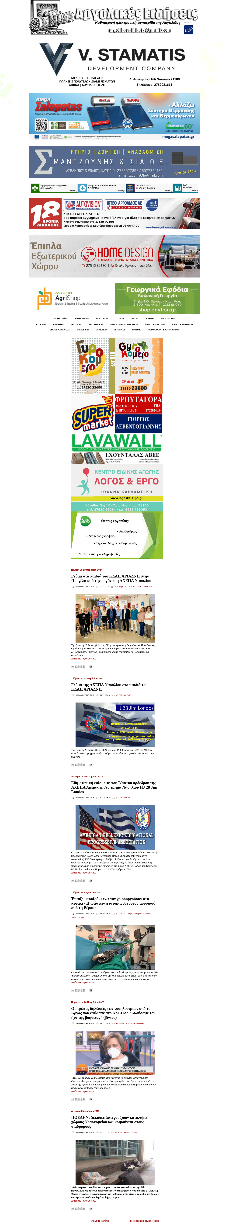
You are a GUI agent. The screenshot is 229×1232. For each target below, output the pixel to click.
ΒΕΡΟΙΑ (126, 914)
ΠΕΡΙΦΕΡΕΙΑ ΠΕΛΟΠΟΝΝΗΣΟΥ (163, 330)
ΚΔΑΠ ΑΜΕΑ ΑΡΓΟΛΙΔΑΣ (132, 587)
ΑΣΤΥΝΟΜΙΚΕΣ (95, 324)
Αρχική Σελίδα (61, 318)
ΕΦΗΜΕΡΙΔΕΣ (82, 318)
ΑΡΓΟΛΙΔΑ (76, 324)
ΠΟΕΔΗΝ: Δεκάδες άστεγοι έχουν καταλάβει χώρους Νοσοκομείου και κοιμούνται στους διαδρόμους (109, 1121)
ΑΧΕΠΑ (118, 587)
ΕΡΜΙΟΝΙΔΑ (102, 330)
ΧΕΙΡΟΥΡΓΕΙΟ (78, 917)
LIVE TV (120, 318)
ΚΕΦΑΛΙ (134, 914)
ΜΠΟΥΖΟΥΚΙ (144, 914)
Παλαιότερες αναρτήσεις (144, 1220)
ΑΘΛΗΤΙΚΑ (58, 324)
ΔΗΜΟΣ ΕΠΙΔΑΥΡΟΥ (155, 324)
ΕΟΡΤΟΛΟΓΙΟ (103, 318)
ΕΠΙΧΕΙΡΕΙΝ (83, 330)
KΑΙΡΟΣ (150, 318)
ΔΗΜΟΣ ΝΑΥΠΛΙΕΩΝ (60, 330)
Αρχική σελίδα (100, 1220)
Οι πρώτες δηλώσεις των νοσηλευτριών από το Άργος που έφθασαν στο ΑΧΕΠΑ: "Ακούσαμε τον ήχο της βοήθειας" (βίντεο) (113, 1013)
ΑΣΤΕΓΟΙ (118, 1132)
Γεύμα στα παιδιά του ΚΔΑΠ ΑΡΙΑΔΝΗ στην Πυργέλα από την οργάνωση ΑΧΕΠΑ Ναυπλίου (111, 578)
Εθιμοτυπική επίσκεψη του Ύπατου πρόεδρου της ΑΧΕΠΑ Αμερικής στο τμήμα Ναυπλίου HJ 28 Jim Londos (114, 787)
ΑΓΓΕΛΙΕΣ (41, 324)
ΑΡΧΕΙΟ (135, 318)
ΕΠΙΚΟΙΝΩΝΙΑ (168, 318)
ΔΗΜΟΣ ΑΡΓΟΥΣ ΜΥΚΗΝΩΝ (124, 324)
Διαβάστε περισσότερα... (84, 658)
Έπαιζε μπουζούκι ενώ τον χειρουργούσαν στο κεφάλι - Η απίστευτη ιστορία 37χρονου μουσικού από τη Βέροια (113, 903)
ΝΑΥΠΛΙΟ (136, 330)
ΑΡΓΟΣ (119, 1023)
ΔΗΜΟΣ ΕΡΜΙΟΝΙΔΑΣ (182, 324)
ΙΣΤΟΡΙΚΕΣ (119, 330)
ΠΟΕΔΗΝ (134, 1132)
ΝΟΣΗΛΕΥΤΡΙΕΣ (137, 1023)
